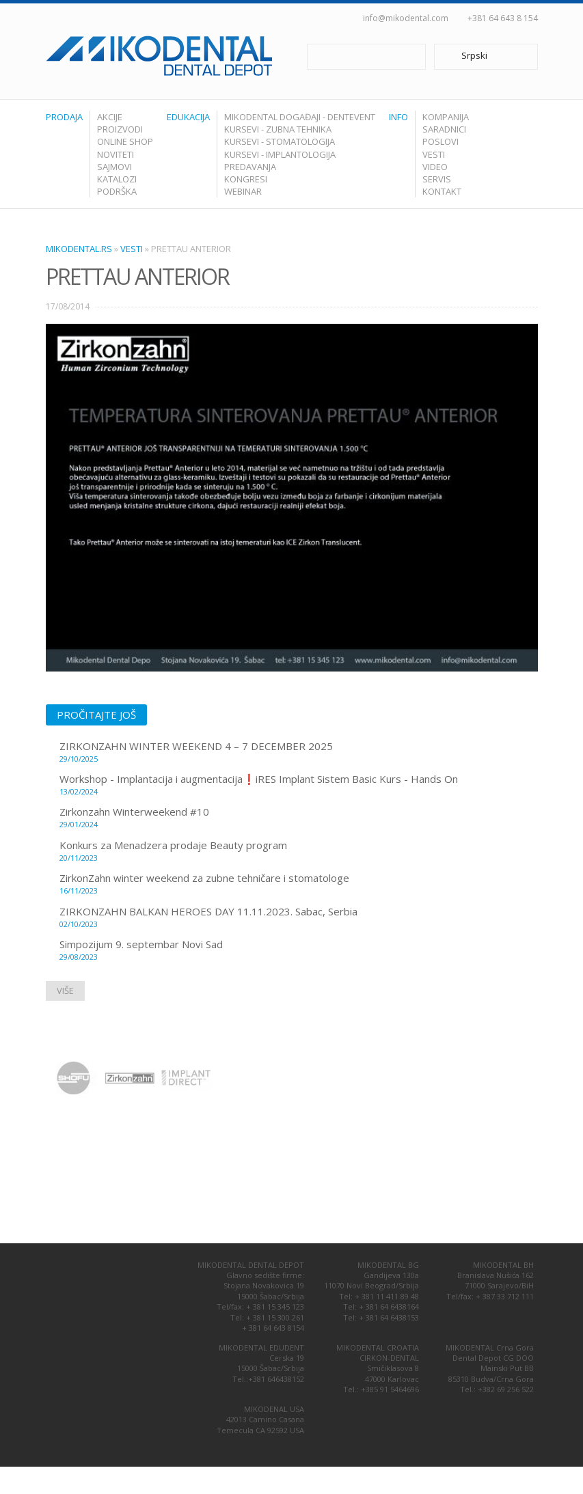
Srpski (478, 57)
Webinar (243, 191)
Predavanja (250, 167)
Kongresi (245, 179)
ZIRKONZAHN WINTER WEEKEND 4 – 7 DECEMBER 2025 (298, 751)
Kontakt (441, 191)
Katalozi (117, 179)
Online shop (125, 141)
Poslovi (440, 141)
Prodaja (64, 117)
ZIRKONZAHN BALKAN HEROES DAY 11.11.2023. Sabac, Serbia (298, 916)
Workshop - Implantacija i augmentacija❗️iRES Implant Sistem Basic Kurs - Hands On (298, 784)
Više (65, 990)
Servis (436, 179)
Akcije (109, 117)
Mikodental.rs (79, 249)
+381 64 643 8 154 (502, 18)
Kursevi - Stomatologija (279, 141)
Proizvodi (120, 129)
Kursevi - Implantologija (280, 154)
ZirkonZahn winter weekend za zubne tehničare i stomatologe (298, 883)
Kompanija (445, 117)
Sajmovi (114, 167)
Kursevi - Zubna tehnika (277, 129)
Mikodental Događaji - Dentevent (299, 117)
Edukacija (188, 117)
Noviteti (115, 154)
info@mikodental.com (405, 18)
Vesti (433, 154)
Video (435, 167)
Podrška (117, 191)
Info (398, 117)
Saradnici (444, 129)
